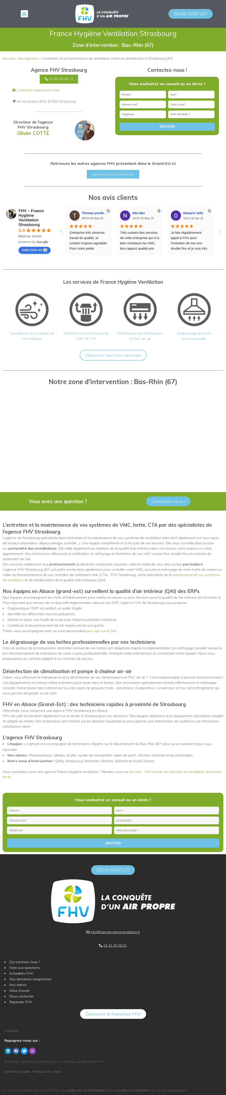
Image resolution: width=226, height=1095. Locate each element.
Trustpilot (11, 1030)
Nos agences (27, 58)
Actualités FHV (21, 973)
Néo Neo (138, 213)
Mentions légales (17, 1071)
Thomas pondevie (95, 213)
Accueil (8, 58)
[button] (24, 13)
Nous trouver (19, 990)
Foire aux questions (24, 967)
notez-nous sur (34, 250)
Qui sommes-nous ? (24, 962)
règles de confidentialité (86, 1090)
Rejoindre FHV (20, 1002)
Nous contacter (21, 996)
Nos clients (18, 985)
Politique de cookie (47, 1071)
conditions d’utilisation (132, 1090)
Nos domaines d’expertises (30, 979)
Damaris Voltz (193, 213)
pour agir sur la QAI (101, 631)
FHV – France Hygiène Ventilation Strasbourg (31, 218)
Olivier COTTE (33, 133)
